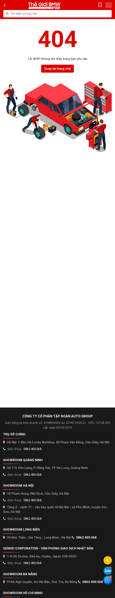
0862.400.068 (33, 449)
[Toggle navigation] (108, 5)
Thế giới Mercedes (44, 5)
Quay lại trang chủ (57, 69)
